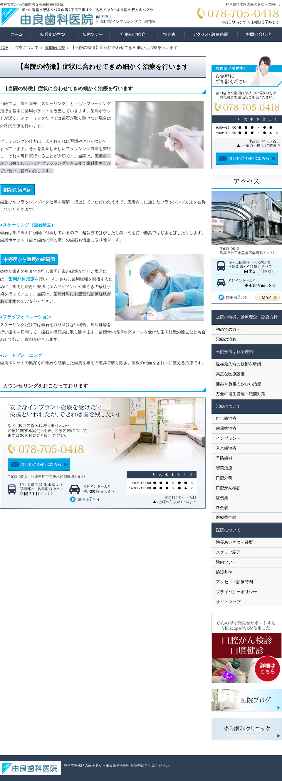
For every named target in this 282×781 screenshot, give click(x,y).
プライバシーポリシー (236, 591)
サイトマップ (228, 601)
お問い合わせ (260, 34)
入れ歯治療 (226, 448)
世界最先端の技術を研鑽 (238, 363)
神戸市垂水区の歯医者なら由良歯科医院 (31, 4)
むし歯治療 (226, 418)
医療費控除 (226, 517)
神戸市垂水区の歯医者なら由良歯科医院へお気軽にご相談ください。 (118, 765)
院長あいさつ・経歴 (234, 542)
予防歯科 (224, 458)
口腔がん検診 (228, 487)
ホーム (15, 34)
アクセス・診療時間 (234, 581)
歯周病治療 (226, 428)
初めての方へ (228, 329)
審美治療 (224, 467)
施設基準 (224, 572)
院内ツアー (226, 562)
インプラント (228, 438)
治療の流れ (226, 339)
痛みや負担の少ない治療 (238, 383)
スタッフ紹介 (228, 552)
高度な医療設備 (230, 373)
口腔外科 (224, 477)
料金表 (222, 507)
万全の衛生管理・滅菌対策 (240, 393)
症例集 (222, 497)
